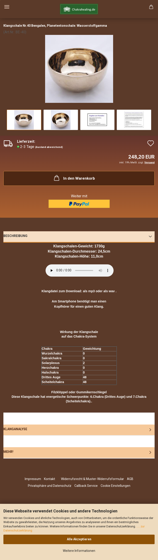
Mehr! (8, 452)
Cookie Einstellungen (115, 486)
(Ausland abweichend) (49, 147)
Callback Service (86, 486)
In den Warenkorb (74, 177)
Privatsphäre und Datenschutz (49, 486)
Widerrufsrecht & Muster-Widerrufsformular (92, 479)
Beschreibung (15, 236)
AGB (130, 479)
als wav (109, 291)
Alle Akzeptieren (79, 539)
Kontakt (49, 479)
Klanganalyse (15, 429)
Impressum (33, 479)
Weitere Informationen (79, 551)
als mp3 (89, 291)
